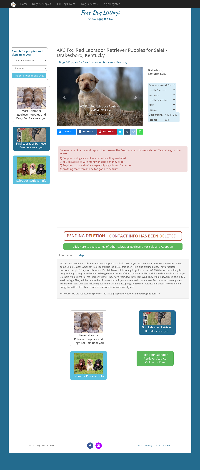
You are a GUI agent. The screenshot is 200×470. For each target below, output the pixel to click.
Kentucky (121, 62)
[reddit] (133, 132)
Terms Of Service (163, 445)
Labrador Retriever (102, 62)
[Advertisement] (100, 36)
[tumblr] (127, 132)
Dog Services (89, 4)
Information (66, 255)
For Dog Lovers (67, 4)
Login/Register (111, 4)
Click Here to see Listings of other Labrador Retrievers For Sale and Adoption (123, 246)
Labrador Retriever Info (31, 169)
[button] (64, 96)
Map (81, 255)
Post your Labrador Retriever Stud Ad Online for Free (155, 358)
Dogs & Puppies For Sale (73, 62)
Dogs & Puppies (42, 4)
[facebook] (87, 132)
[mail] (67, 132)
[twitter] (120, 132)
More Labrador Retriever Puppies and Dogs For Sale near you (31, 103)
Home (24, 4)
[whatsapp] (140, 132)
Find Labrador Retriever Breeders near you (31, 138)
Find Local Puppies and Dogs (29, 75)
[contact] (98, 445)
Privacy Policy (145, 445)
